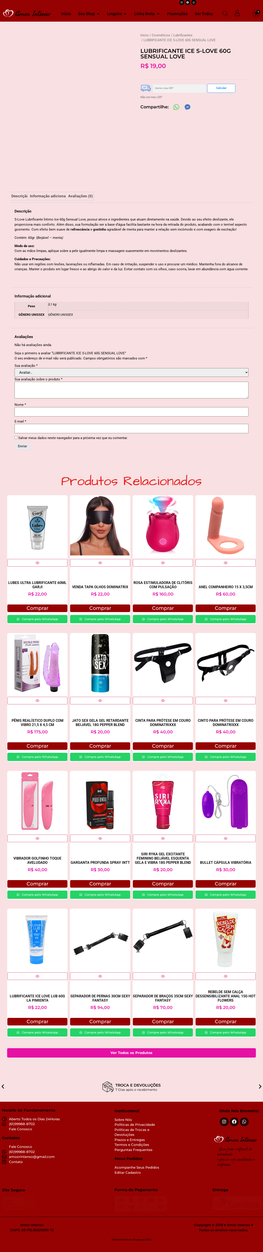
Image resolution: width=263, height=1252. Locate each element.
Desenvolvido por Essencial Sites (131, 1246)
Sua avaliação (26, 372)
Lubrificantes (182, 35)
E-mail (20, 427)
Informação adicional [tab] (48, 202)
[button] (3, 1089)
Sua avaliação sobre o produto (38, 386)
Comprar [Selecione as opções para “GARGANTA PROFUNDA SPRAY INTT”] (100, 890)
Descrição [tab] (20, 202)
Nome (20, 411)
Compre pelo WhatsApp (39, 625)
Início (144, 35)
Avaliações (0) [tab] (80, 202)
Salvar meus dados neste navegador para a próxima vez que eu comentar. (73, 444)
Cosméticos (161, 35)
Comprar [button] (37, 614)
